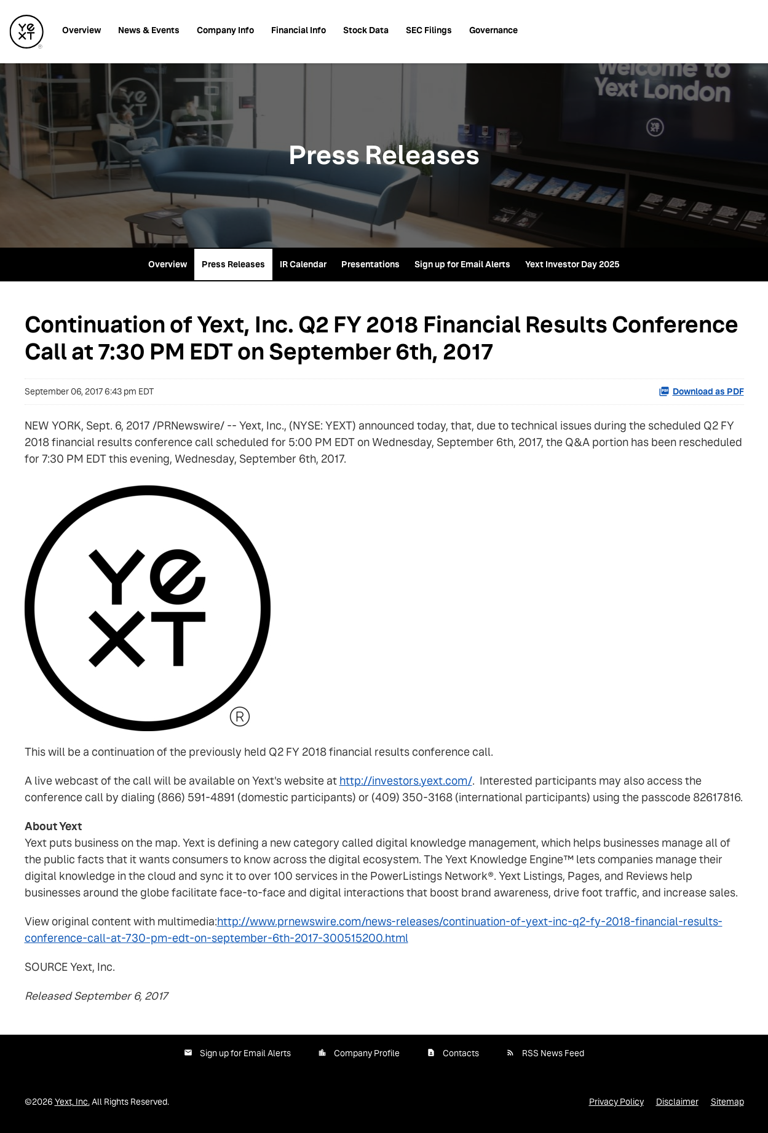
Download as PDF (701, 391)
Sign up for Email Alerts (462, 264)
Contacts (461, 1053)
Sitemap (727, 1101)
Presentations (370, 264)
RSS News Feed (553, 1053)
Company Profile (367, 1053)
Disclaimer (677, 1101)
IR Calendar (303, 264)
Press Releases (233, 264)
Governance (493, 30)
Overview (81, 30)
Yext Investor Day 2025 (572, 264)
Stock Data (366, 30)
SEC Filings (429, 30)
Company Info (225, 30)
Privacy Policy (616, 1101)
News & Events (149, 30)
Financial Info (298, 30)
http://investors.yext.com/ (405, 781)
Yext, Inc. (72, 1101)
